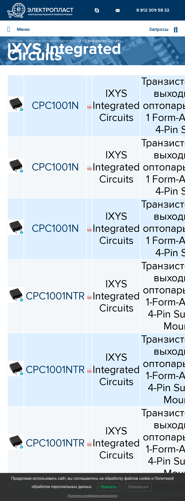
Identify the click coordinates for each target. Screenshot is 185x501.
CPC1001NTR (55, 296)
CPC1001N (55, 105)
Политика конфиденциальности (93, 496)
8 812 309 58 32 (152, 10)
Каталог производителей (50, 40)
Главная (15, 40)
